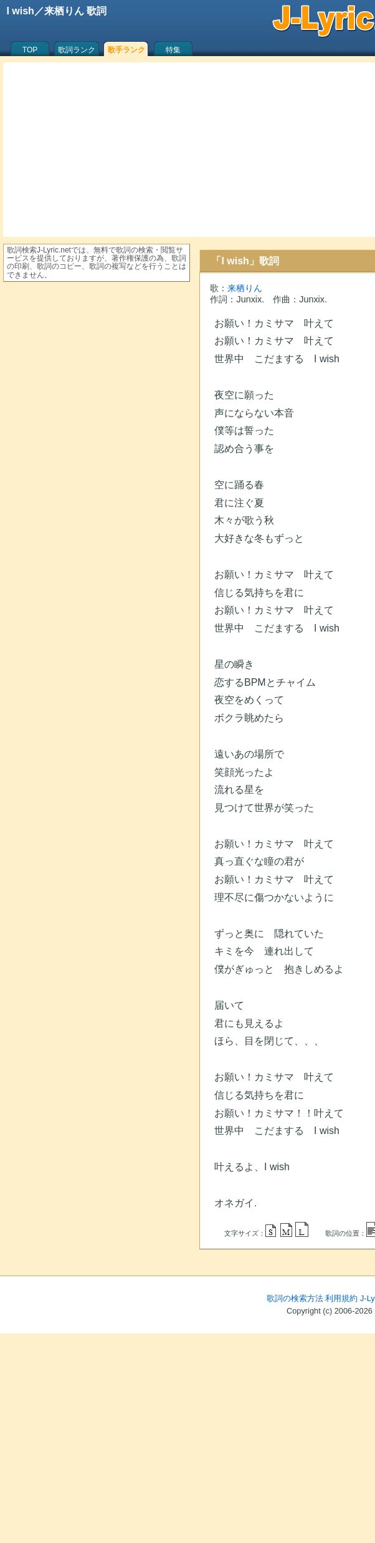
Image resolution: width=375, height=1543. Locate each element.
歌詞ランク (76, 50)
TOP (29, 50)
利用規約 (341, 1298)
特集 (173, 50)
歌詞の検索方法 (295, 1298)
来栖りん (244, 288)
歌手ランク (126, 50)
